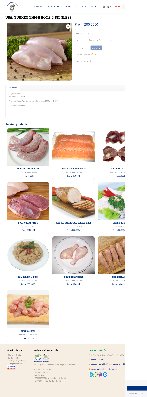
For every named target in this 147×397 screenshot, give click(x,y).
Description (13, 88)
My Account (130, 7)
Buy (76, 40)
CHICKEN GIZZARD (119, 169)
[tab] (13, 87)
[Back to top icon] (138, 391)
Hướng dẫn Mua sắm (15, 364)
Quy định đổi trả (13, 358)
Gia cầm (95, 54)
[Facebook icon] (132, 392)
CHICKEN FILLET (119, 277)
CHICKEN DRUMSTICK (73, 277)
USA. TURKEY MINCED (28, 277)
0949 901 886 (96, 364)
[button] (68, 26)
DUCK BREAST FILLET (28, 223)
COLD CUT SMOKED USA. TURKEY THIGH (73, 223)
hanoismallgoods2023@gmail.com (105, 369)
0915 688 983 (116, 364)
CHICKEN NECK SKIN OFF (28, 169)
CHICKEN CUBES (28, 331)
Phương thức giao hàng (16, 361)
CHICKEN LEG (119, 223)
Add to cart (96, 48)
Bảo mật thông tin (14, 355)
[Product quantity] (82, 48)
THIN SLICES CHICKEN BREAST (73, 169)
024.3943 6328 (97, 360)
